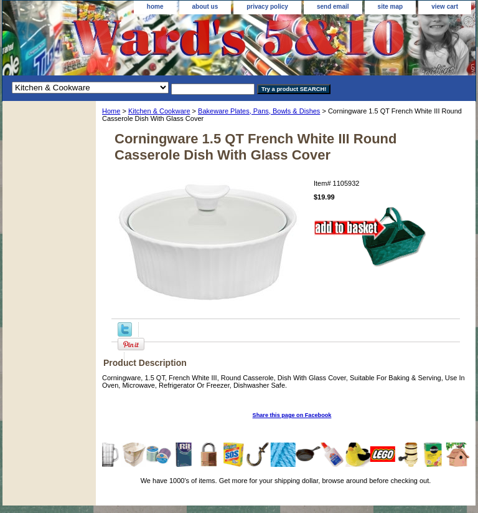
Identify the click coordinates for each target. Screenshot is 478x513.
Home (111, 111)
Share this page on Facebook (292, 415)
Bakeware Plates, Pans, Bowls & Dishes (259, 111)
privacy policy (267, 6)
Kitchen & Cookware (159, 111)
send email (333, 6)
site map (390, 6)
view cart (444, 6)
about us (205, 6)
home (155, 6)
